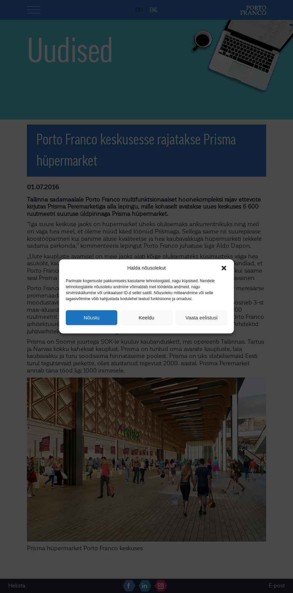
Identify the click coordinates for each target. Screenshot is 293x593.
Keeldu (146, 317)
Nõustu (92, 317)
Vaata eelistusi (201, 317)
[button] (224, 268)
